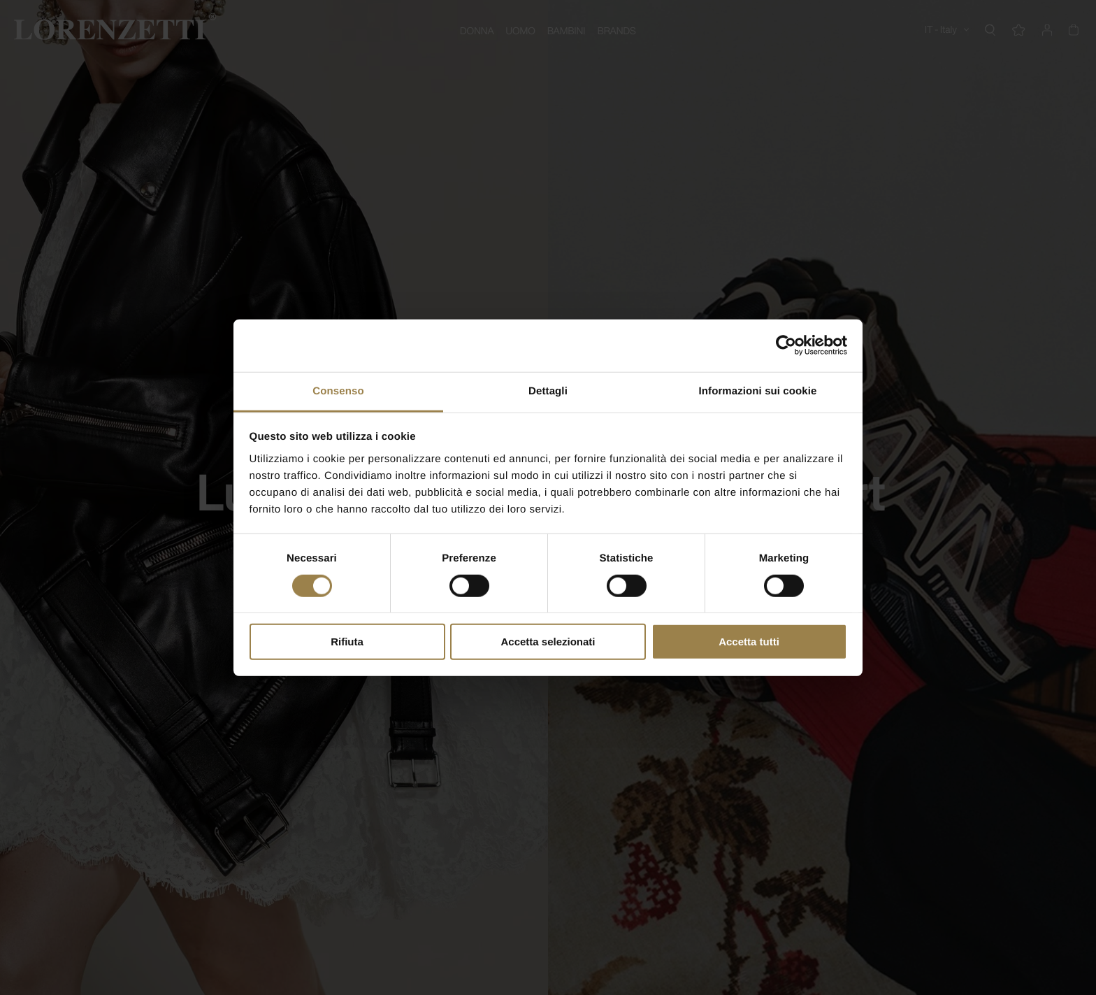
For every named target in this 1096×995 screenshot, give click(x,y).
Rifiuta (347, 641)
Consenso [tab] (337, 390)
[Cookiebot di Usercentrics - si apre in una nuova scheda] (786, 345)
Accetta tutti (749, 641)
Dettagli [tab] (548, 390)
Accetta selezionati (547, 641)
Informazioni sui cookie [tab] (758, 390)
